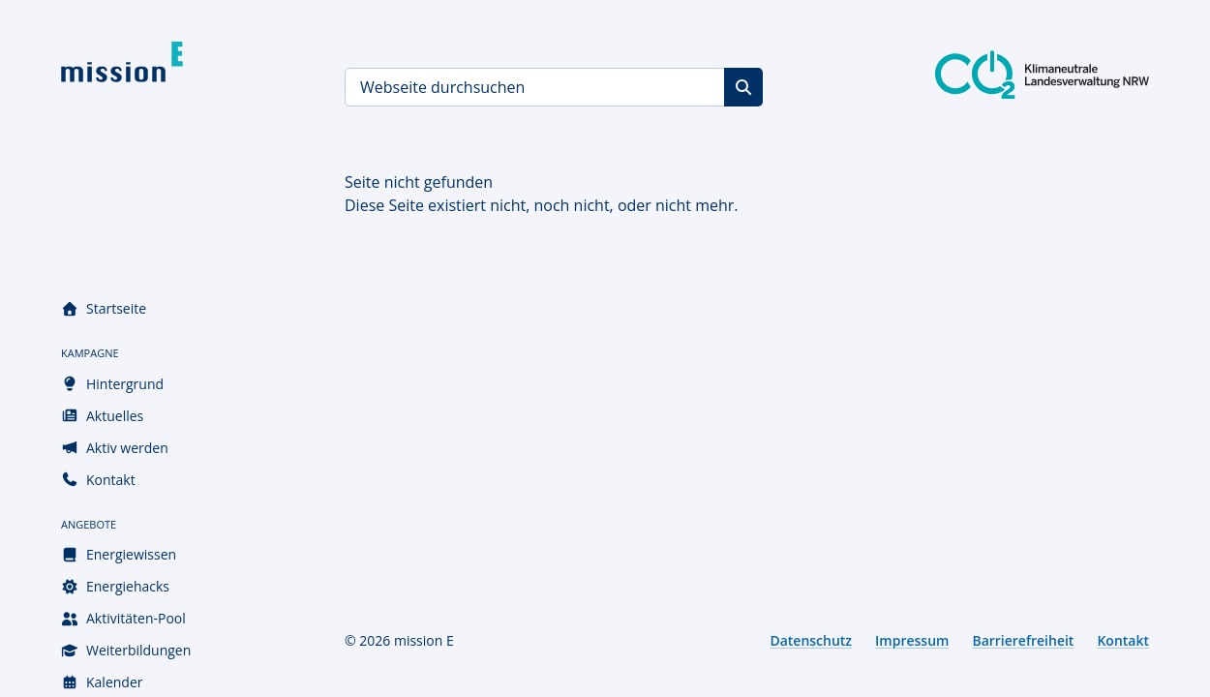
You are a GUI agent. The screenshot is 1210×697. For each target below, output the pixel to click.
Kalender (101, 682)
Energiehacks (115, 586)
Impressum (912, 640)
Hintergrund (112, 384)
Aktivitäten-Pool (123, 618)
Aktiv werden (114, 448)
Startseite (103, 308)
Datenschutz (811, 640)
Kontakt (98, 479)
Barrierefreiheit (1023, 640)
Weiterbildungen (126, 650)
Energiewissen (118, 554)
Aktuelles (102, 416)
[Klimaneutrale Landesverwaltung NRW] (1042, 74)
